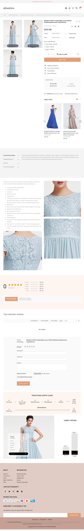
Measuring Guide (21, 475)
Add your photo (21, 375)
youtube (17, 493)
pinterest (21, 493)
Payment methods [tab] (10, 498)
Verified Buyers (34, 321)
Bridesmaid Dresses (13, 15)
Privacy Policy (43, 521)
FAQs (4, 479)
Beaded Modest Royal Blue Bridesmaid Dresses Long (52, 133)
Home (4, 15)
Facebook (72, 26)
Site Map (50, 521)
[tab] (11, 156)
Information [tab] (21, 472)
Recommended (44, 321)
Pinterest (78, 26)
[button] (77, 100)
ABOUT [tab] (5, 472)
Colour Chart (20, 477)
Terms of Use (35, 521)
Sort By (61, 321)
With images (54, 321)
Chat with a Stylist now (71, 94)
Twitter (75, 26)
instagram (13, 493)
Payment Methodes (22, 484)
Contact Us (6, 477)
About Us (5, 475)
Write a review (11, 299)
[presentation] (80, 122)
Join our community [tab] (11, 488)
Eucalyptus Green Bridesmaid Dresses (32, 525)
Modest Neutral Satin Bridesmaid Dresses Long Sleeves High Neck (70, 134)
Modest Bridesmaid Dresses (27, 15)
